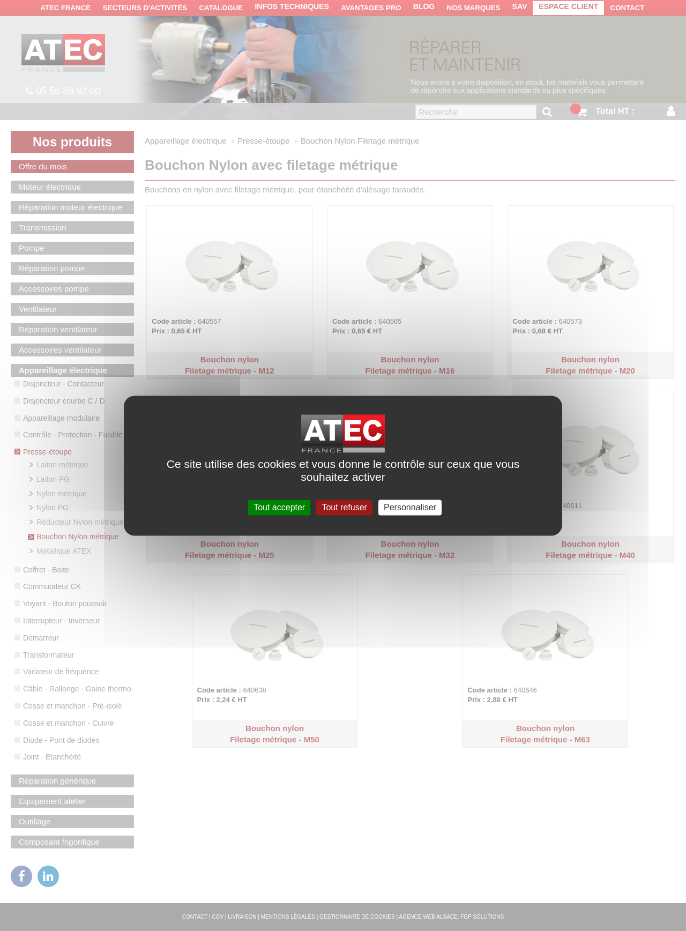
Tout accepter (279, 507)
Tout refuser (344, 507)
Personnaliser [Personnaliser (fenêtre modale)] (410, 507)
